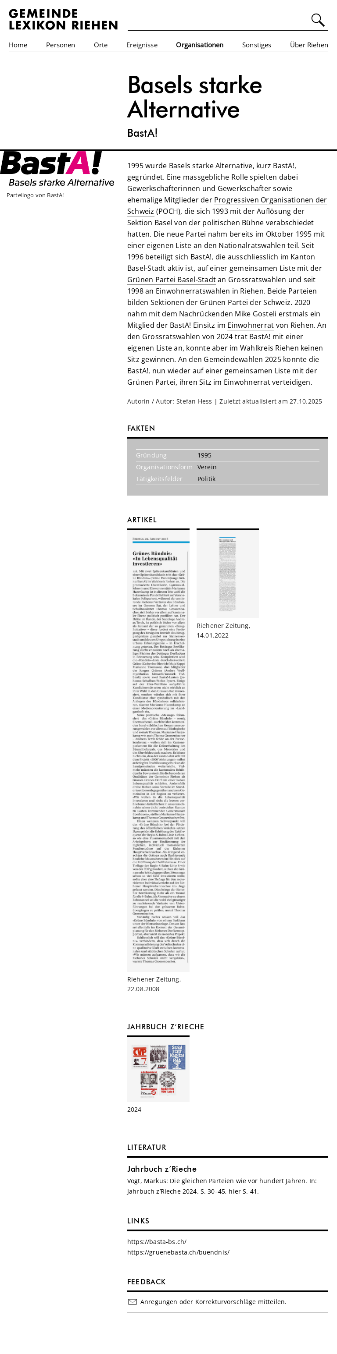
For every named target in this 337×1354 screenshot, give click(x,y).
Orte (101, 44)
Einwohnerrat (250, 325)
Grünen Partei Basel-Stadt (171, 279)
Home (18, 44)
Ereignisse (142, 44)
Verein (207, 467)
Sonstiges (256, 44)
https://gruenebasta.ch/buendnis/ (178, 1252)
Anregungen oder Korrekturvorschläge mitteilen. (207, 1301)
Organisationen (199, 44)
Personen (60, 44)
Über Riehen (309, 44)
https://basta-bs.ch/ (156, 1241)
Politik (206, 479)
